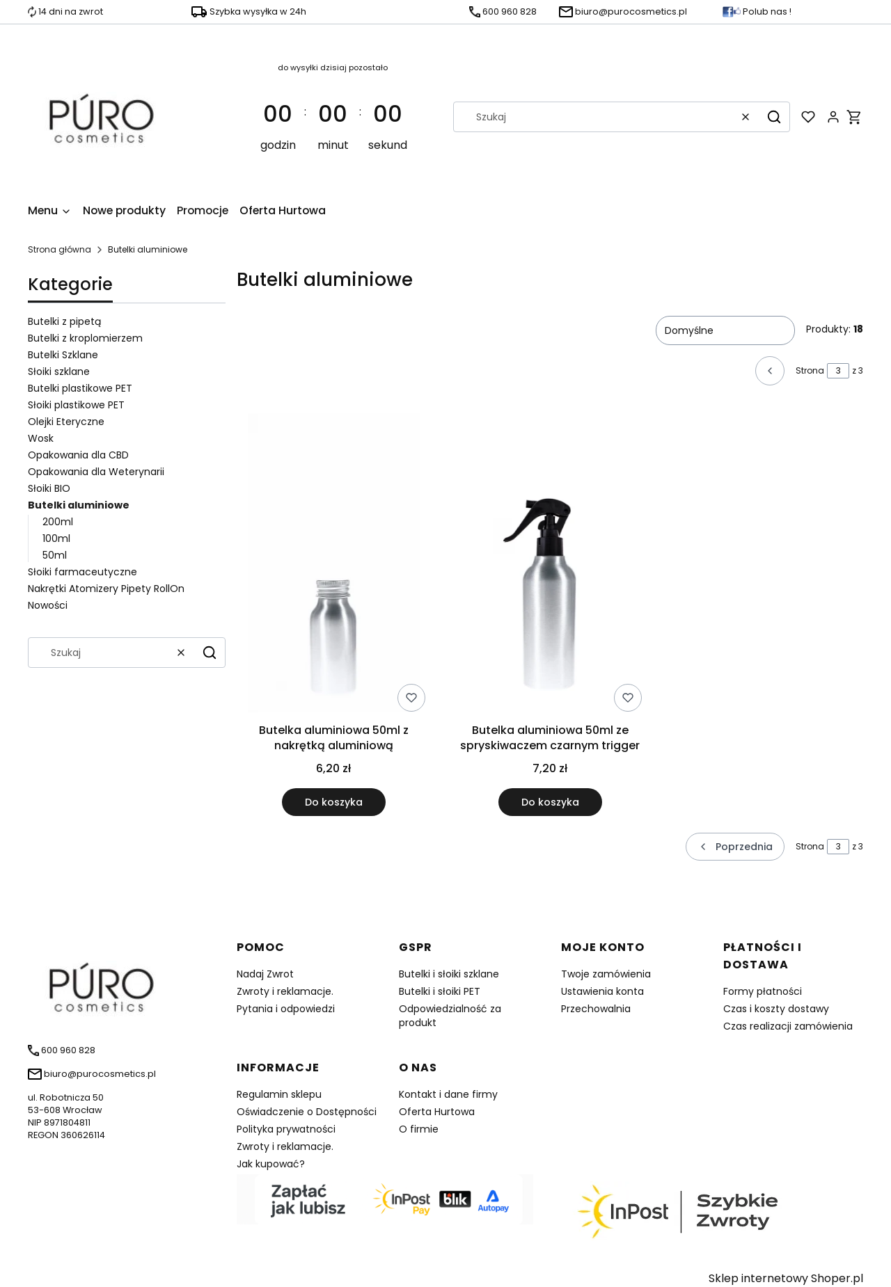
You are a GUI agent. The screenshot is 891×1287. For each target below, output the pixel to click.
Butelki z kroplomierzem (85, 338)
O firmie (419, 1129)
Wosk (41, 438)
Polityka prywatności (286, 1129)
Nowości (48, 605)
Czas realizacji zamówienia (788, 1026)
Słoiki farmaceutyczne (82, 572)
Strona (810, 370)
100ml (56, 538)
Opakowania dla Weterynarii (96, 472)
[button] (774, 117)
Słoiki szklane (59, 371)
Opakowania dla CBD (78, 455)
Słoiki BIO (49, 488)
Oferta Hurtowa (437, 1112)
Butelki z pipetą (64, 321)
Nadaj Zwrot (265, 974)
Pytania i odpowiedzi (286, 1009)
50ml (54, 555)
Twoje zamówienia (606, 974)
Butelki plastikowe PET (80, 388)
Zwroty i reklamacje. (285, 991)
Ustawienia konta (602, 991)
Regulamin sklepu (279, 1094)
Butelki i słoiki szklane (449, 974)
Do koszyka (334, 802)
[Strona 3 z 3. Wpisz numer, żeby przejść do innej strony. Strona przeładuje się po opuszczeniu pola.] (838, 370)
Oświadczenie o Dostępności (307, 1112)
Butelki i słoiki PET (439, 991)
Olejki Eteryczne (66, 422)
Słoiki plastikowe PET (76, 405)
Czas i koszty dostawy (776, 1009)
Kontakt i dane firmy (448, 1094)
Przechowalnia (596, 1009)
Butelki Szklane (63, 355)
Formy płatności (762, 991)
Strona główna (59, 249)
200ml (57, 522)
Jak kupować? (271, 1164)
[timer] (333, 117)
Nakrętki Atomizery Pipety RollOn (106, 588)
